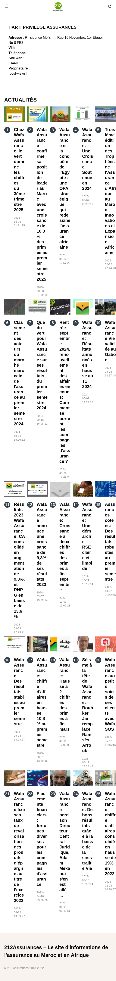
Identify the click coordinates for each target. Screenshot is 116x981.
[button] (6, 6)
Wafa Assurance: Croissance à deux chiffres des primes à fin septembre (64, 547)
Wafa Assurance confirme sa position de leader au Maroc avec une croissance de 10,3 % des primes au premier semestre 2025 (42, 204)
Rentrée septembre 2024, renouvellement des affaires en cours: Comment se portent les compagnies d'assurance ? (64, 392)
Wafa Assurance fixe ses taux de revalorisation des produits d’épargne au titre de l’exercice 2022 (19, 847)
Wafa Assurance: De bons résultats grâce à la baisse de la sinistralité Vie (87, 831)
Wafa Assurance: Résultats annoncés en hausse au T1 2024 (87, 354)
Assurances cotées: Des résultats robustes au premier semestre (110, 541)
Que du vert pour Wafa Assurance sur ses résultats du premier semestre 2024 (42, 365)
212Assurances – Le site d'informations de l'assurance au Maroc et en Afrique (56, 951)
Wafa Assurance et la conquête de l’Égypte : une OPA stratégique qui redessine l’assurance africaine (64, 188)
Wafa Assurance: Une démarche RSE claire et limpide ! (87, 536)
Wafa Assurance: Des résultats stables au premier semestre (19, 691)
